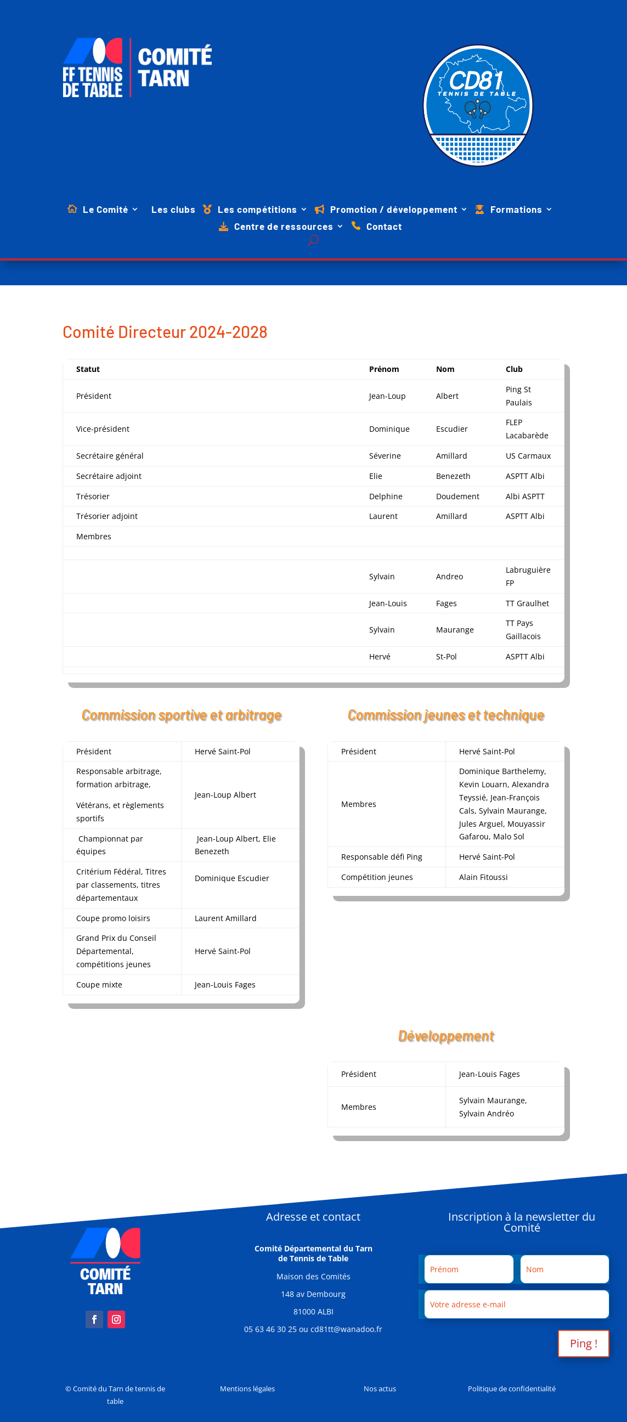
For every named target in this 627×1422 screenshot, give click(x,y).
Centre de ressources (284, 227)
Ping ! (583, 1343)
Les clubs (173, 210)
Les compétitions (257, 210)
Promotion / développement (393, 210)
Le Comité (105, 210)
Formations (516, 210)
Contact (384, 227)
